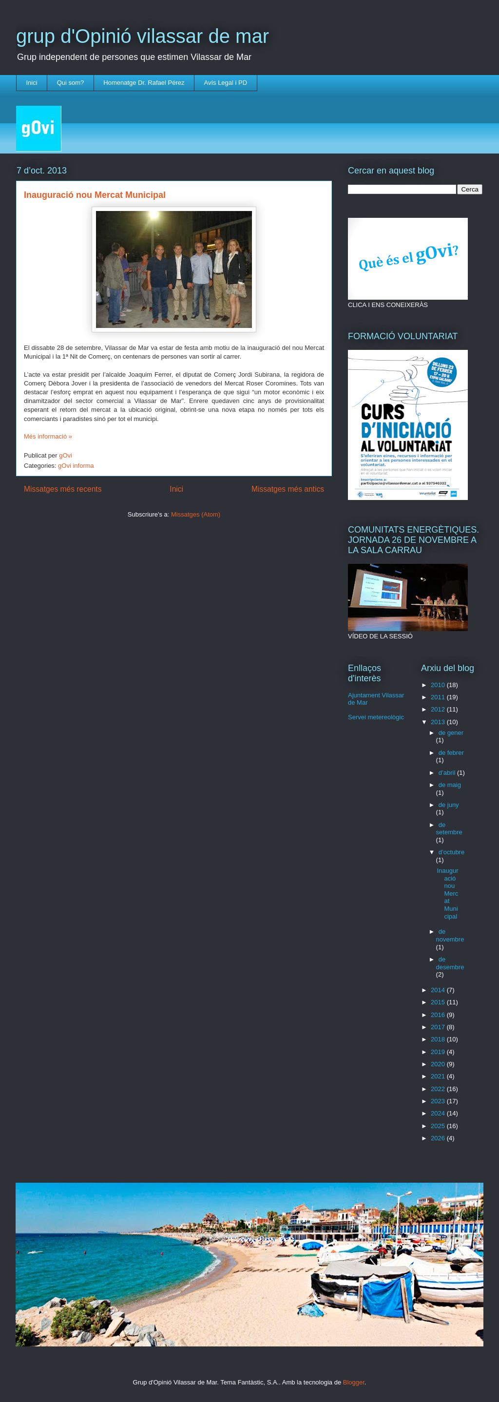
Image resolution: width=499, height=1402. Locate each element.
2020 (439, 1064)
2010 (439, 685)
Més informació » (48, 436)
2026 (439, 1138)
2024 (439, 1113)
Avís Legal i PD (225, 82)
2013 (439, 722)
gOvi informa (76, 465)
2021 (439, 1076)
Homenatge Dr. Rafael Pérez (143, 82)
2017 (439, 1027)
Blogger (354, 1382)
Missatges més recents (62, 489)
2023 (439, 1101)
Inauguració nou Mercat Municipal (95, 195)
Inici (32, 82)
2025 (439, 1126)
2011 (439, 697)
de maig (450, 784)
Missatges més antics (287, 489)
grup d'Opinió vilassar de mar (142, 36)
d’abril (448, 772)
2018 (439, 1039)
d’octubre (451, 852)
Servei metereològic (376, 717)
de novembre (450, 935)
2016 (439, 1014)
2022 (439, 1089)
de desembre (450, 963)
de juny (449, 804)
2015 (439, 1002)
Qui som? (70, 82)
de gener (451, 732)
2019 (439, 1052)
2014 (439, 990)
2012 (439, 709)
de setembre (449, 828)
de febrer (451, 752)
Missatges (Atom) (195, 514)
